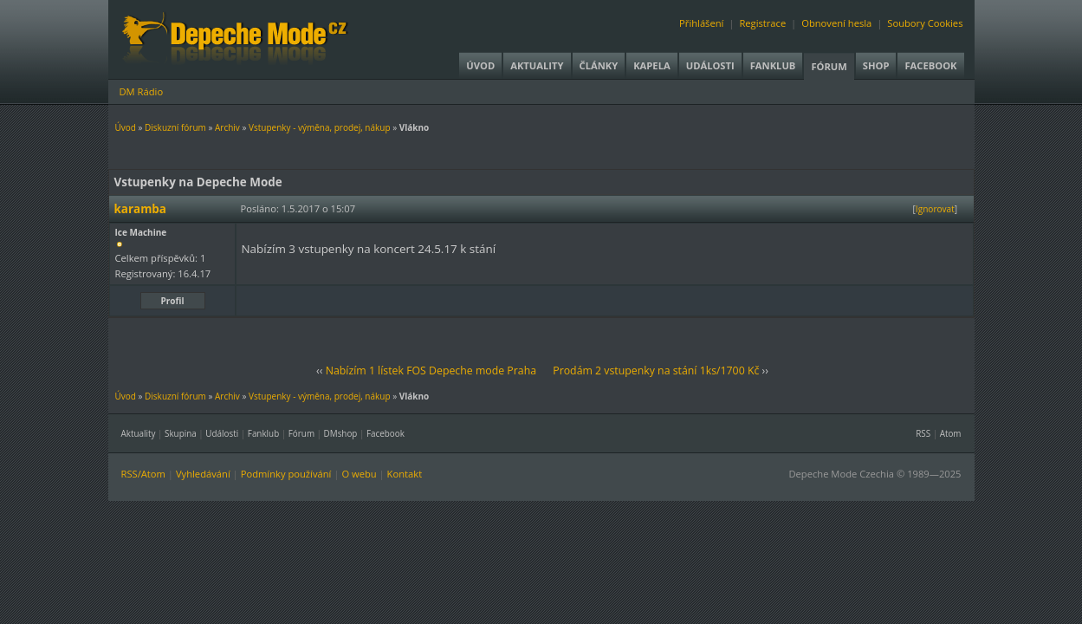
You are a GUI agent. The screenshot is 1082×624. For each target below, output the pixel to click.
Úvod (480, 65)
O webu (358, 473)
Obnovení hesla (836, 22)
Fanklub (773, 65)
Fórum (828, 66)
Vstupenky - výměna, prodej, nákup (320, 127)
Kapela (651, 65)
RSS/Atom (143, 473)
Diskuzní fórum (175, 127)
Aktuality (536, 65)
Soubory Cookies (924, 22)
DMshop (341, 433)
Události (710, 65)
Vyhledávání (203, 473)
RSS (923, 433)
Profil (173, 301)
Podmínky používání (286, 473)
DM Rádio (142, 91)
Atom (951, 433)
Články (599, 65)
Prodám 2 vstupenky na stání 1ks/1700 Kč (656, 370)
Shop (876, 65)
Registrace (762, 22)
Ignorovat (935, 209)
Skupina (181, 433)
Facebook (930, 65)
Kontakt (405, 473)
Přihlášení (701, 22)
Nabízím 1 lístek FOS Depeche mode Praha (431, 370)
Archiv (227, 127)
